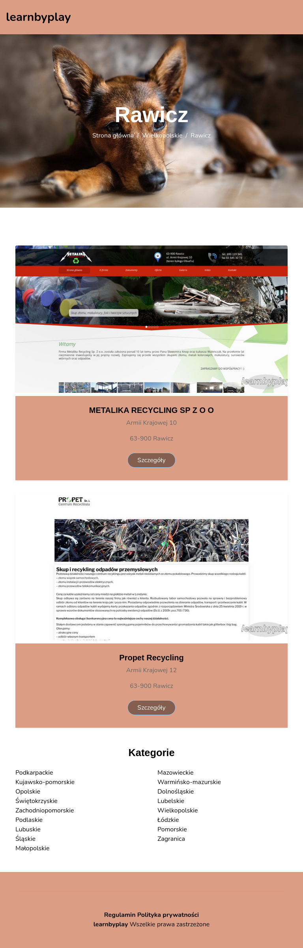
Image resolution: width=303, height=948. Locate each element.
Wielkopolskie (162, 135)
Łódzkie (168, 820)
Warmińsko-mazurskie (189, 782)
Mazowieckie (175, 772)
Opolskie (27, 791)
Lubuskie (28, 829)
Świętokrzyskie (36, 801)
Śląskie (25, 839)
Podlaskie (29, 820)
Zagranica (171, 839)
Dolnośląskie (175, 791)
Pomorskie (172, 829)
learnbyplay (111, 924)
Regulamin (120, 915)
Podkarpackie (34, 772)
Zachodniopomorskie (44, 810)
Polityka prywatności (168, 915)
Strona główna (113, 135)
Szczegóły (151, 460)
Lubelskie (170, 801)
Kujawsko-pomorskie (45, 782)
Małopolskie (32, 848)
